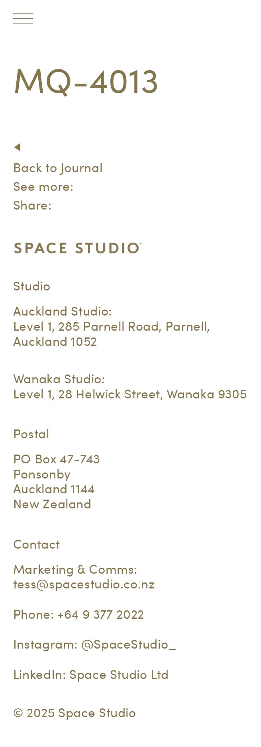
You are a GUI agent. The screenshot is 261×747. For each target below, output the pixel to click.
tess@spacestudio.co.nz (84, 583)
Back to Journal (57, 167)
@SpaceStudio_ (129, 644)
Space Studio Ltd (119, 674)
